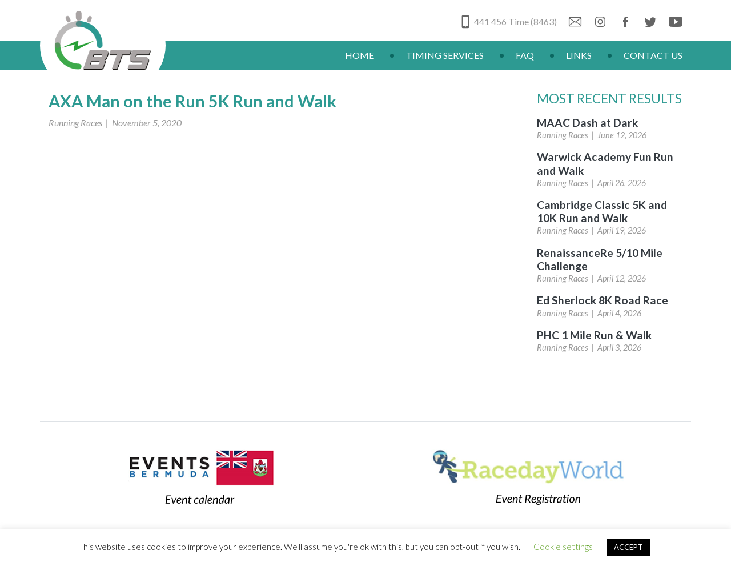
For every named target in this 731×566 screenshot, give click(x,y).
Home (359, 55)
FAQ (525, 55)
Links (579, 55)
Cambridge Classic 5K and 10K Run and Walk (602, 211)
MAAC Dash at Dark (587, 122)
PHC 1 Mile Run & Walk (594, 335)
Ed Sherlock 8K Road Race (602, 300)
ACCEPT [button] (628, 547)
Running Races (75, 122)
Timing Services (445, 55)
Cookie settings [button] (563, 546)
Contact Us (653, 55)
